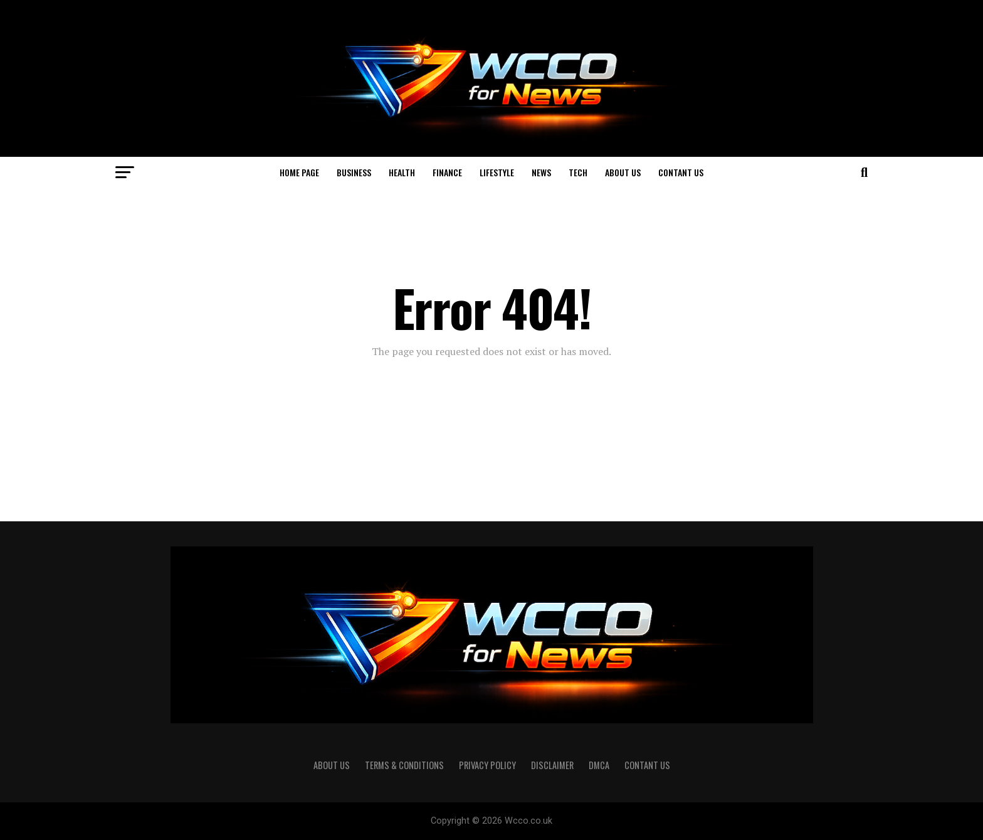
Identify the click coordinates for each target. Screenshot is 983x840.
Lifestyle (497, 172)
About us (623, 172)
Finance (447, 172)
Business (354, 172)
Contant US (680, 172)
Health (402, 172)
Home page (299, 172)
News (541, 172)
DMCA (599, 765)
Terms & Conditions (404, 765)
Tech (578, 172)
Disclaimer (552, 765)
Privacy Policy (487, 765)
